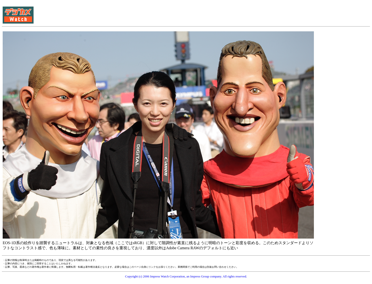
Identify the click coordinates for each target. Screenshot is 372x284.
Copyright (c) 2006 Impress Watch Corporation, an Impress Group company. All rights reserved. (186, 276)
